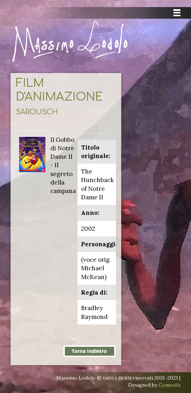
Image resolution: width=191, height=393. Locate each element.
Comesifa (169, 385)
